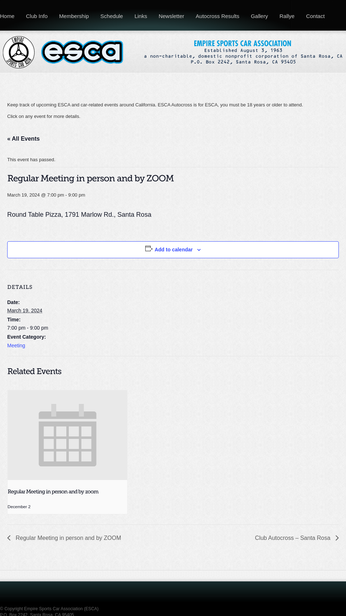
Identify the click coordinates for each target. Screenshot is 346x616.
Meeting (16, 345)
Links (140, 16)
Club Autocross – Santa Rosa (293, 538)
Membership (74, 16)
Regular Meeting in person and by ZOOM (67, 538)
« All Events (23, 139)
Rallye (286, 16)
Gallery (259, 16)
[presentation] (67, 435)
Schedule (112, 16)
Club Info (37, 16)
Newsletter (171, 16)
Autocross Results (217, 16)
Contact (315, 16)
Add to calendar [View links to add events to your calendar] (174, 249)
